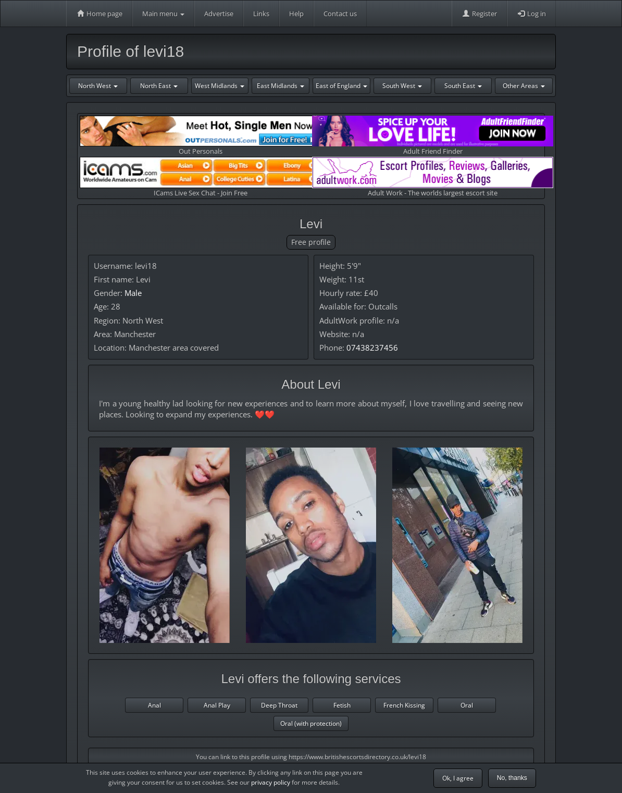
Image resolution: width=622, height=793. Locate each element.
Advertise (218, 13)
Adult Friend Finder (432, 136)
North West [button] (98, 85)
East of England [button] (341, 85)
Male (133, 293)
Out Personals (200, 136)
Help (296, 13)
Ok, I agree (458, 778)
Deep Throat (279, 705)
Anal (154, 705)
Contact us (340, 13)
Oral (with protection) (311, 723)
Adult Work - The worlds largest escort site (432, 177)
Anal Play (217, 705)
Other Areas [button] (524, 85)
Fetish (342, 705)
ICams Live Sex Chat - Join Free (200, 177)
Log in (531, 13)
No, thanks (512, 778)
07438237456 (372, 347)
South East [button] (463, 85)
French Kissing (404, 705)
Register (479, 13)
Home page (99, 13)
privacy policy (270, 782)
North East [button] (159, 85)
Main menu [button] (163, 13)
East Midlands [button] (280, 85)
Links (261, 13)
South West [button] (402, 85)
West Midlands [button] (219, 85)
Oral (467, 705)
